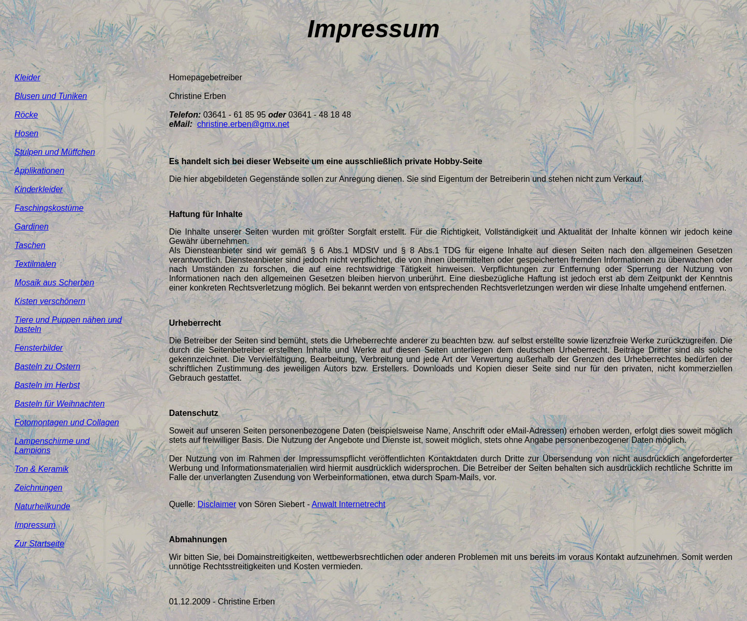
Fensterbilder (38, 347)
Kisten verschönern (49, 301)
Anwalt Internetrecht (348, 504)
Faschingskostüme (48, 208)
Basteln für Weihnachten (59, 403)
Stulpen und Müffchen (54, 152)
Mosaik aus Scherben (54, 282)
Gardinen (31, 226)
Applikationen (39, 170)
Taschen (30, 245)
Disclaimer (217, 504)
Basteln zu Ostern (47, 366)
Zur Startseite (39, 543)
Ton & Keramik (41, 469)
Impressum (34, 525)
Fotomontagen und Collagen (66, 422)
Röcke (26, 114)
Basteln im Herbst (47, 385)
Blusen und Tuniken (50, 96)
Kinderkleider (38, 189)
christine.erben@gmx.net (243, 124)
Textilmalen (35, 263)
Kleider (27, 77)
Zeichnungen (38, 487)
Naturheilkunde (42, 506)
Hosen (26, 133)
